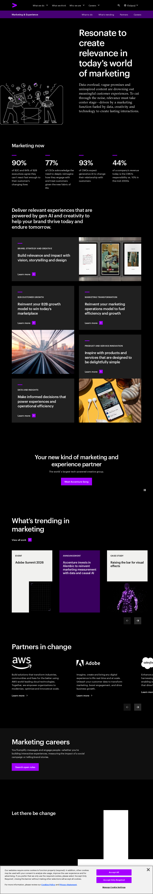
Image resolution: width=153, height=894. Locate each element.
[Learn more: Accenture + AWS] (20, 695)
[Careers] (94, 5)
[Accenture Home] (15, 5)
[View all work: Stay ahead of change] (22, 539)
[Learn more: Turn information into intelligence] (43, 401)
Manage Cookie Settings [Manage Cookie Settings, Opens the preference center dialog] (114, 887)
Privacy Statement (68, 885)
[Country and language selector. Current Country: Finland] (131, 5)
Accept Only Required (114, 880)
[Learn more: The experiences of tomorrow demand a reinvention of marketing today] (110, 308)
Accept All (114, 872)
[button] (76, 481)
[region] (76, 880)
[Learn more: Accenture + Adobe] (85, 695)
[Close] (148, 869)
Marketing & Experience (25, 14)
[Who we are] (77, 5)
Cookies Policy (48, 885)
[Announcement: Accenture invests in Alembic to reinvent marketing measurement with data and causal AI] (79, 581)
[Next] (137, 620)
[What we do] (41, 5)
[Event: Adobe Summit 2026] (32, 581)
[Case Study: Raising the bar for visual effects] (127, 581)
